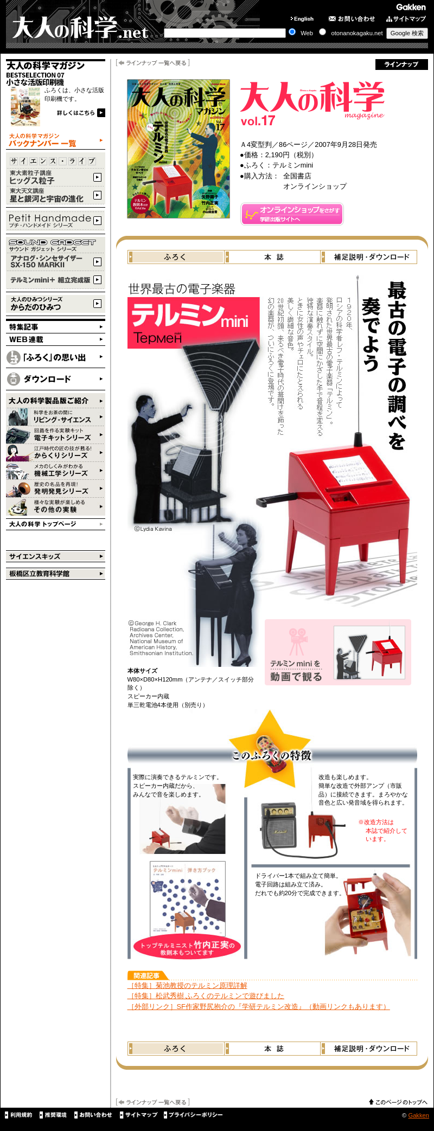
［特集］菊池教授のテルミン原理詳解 (187, 985)
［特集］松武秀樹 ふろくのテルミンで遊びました (206, 996)
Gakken (418, 1115)
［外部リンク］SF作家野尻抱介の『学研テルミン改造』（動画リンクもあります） (258, 1007)
